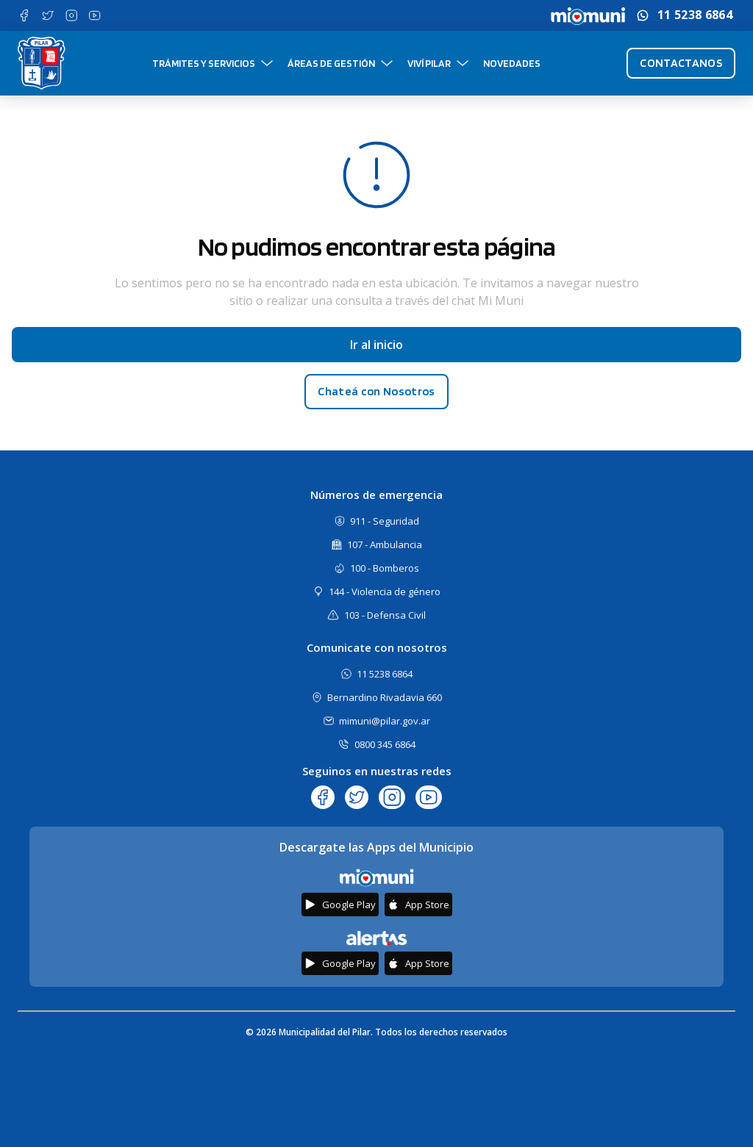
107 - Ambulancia (384, 544)
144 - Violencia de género (384, 591)
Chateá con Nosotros (376, 391)
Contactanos (681, 63)
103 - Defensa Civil (385, 615)
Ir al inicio (376, 345)
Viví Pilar (429, 63)
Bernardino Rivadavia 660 (384, 697)
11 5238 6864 (694, 15)
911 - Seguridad (384, 521)
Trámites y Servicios (203, 63)
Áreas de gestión (331, 63)
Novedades (511, 63)
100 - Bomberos (384, 568)
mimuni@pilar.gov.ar (384, 720)
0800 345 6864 (384, 744)
